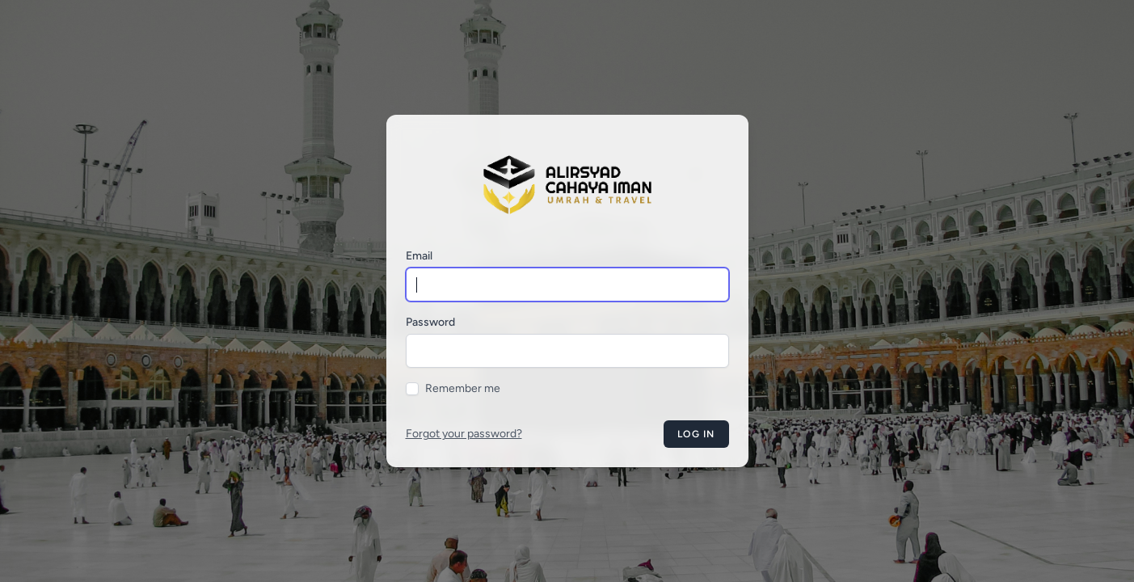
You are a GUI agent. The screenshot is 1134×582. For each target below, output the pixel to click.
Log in (696, 434)
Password (430, 322)
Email (419, 256)
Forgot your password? (464, 434)
